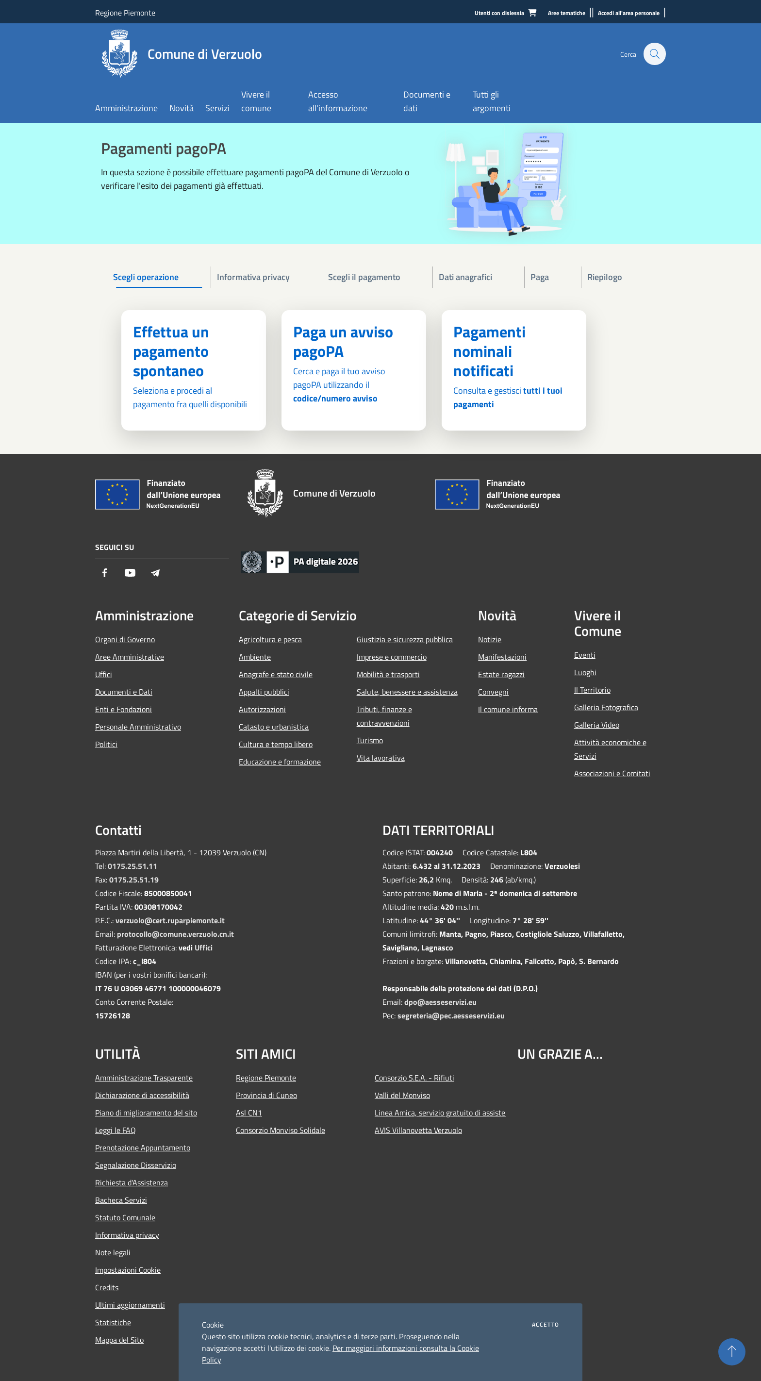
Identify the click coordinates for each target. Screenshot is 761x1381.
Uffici (103, 674)
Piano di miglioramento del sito (146, 1112)
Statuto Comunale (125, 1217)
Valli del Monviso (402, 1095)
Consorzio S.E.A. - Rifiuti (414, 1077)
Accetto (545, 1325)
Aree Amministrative (129, 657)
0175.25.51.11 (132, 866)
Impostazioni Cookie (128, 1270)
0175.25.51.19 (134, 879)
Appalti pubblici (264, 692)
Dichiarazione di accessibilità (142, 1095)
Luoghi (585, 672)
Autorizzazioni (262, 709)
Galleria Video (596, 725)
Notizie (489, 639)
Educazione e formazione (280, 761)
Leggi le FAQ (115, 1130)
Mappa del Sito (119, 1340)
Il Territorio (592, 690)
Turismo (370, 740)
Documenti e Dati (123, 692)
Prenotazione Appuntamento (142, 1147)
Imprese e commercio (392, 657)
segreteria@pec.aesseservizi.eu (451, 1015)
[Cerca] (654, 54)
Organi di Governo (125, 639)
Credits (106, 1287)
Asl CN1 (249, 1112)
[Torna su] (731, 1351)
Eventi (585, 655)
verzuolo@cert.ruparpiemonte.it (170, 920)
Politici (106, 744)
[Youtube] (130, 573)
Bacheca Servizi (121, 1200)
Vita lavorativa (381, 758)
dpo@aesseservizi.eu (440, 1002)
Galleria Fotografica (606, 707)
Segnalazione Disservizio (135, 1165)
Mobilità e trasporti (388, 674)
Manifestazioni (502, 657)
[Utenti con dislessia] (499, 13)
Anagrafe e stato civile (276, 674)
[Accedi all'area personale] (629, 13)
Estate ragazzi (501, 674)
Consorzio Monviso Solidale (280, 1130)
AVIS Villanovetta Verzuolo (418, 1130)
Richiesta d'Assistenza (131, 1182)
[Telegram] (155, 573)
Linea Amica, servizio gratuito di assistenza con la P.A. (440, 1112)
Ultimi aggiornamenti (130, 1305)
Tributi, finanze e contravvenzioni (384, 716)
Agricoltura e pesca (270, 639)
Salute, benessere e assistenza (407, 692)
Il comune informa (508, 709)
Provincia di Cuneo (266, 1095)
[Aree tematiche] (566, 13)
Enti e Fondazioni (123, 709)
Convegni (493, 692)
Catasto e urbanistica (274, 726)
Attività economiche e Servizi (610, 749)
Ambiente (255, 657)
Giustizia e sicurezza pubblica (405, 639)
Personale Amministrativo (138, 726)
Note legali (113, 1252)
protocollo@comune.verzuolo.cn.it (175, 934)
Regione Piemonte (125, 12)
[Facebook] (105, 573)
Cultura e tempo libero (276, 744)
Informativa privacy (127, 1235)
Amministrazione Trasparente (144, 1077)
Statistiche (113, 1322)
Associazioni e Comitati (612, 773)
